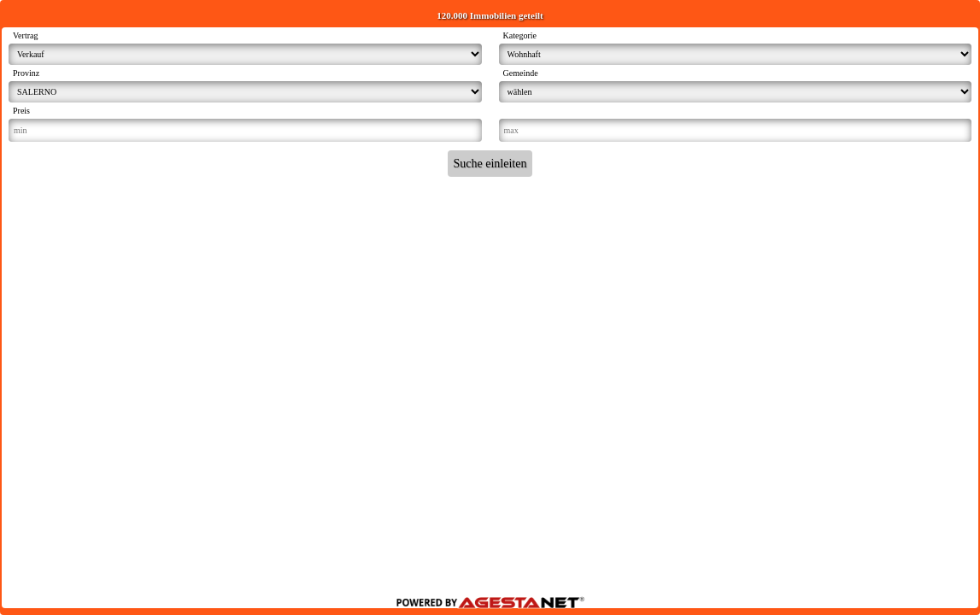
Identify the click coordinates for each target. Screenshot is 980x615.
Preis (21, 110)
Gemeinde (520, 73)
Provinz (26, 73)
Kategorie (520, 35)
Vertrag (25, 35)
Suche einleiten (490, 163)
